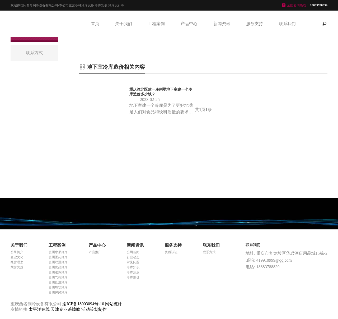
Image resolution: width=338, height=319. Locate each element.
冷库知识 (133, 267)
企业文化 (17, 257)
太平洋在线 (40, 309)
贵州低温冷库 (58, 282)
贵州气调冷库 (58, 277)
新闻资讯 (221, 23)
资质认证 (171, 252)
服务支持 (254, 23)
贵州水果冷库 (58, 252)
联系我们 (287, 23)
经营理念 (17, 262)
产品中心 (189, 23)
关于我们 (123, 23)
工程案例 (156, 23)
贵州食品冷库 (58, 267)
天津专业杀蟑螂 (66, 309)
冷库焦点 (133, 272)
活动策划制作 (94, 309)
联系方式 (209, 252)
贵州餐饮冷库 (58, 287)
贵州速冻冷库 (58, 272)
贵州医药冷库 (58, 257)
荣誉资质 (17, 267)
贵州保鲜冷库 (58, 292)
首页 (95, 23)
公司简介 (17, 252)
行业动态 (133, 257)
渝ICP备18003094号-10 (83, 304)
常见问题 (133, 262)
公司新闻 (133, 252)
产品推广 (95, 252)
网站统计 (113, 304)
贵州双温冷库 (58, 262)
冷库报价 (133, 277)
